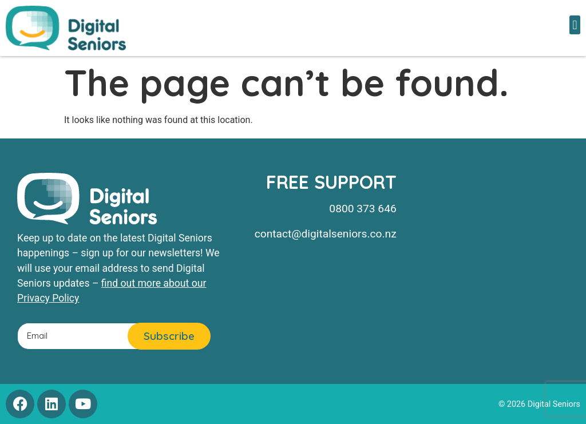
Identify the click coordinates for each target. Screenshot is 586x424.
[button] (574, 24)
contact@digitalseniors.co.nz (326, 233)
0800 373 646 (362, 208)
